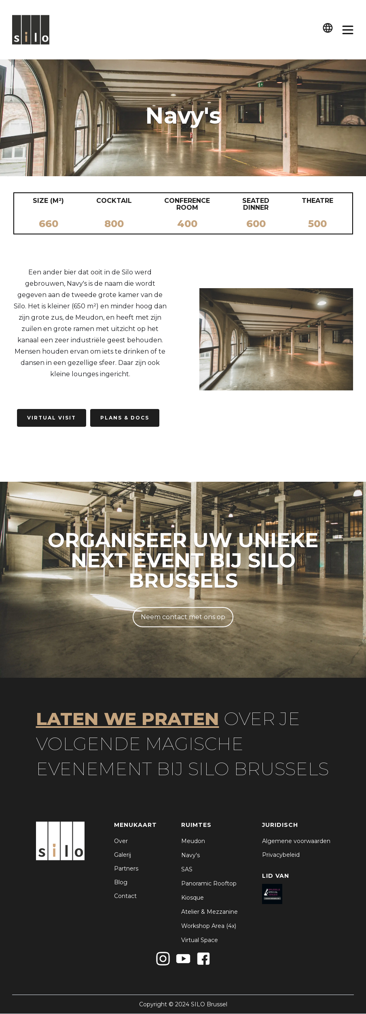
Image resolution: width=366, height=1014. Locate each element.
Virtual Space (199, 940)
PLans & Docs (124, 418)
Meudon (193, 841)
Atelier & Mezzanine (209, 912)
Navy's (190, 855)
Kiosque (192, 897)
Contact (125, 896)
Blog (120, 882)
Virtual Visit (51, 418)
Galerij (122, 855)
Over (121, 841)
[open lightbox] (276, 339)
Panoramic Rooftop (209, 883)
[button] (328, 29)
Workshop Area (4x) (208, 926)
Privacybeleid (281, 855)
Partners (126, 868)
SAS (187, 869)
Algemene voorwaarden (296, 841)
